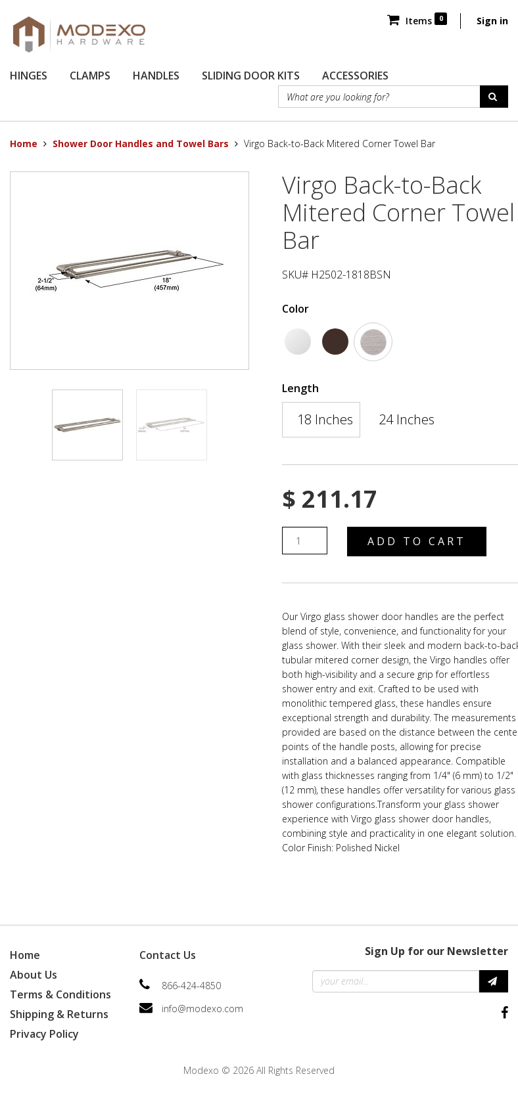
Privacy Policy (44, 1034)
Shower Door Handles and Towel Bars (141, 143)
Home (23, 143)
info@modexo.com (202, 1008)
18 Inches (325, 419)
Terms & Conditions (60, 994)
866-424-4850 (191, 985)
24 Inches (407, 419)
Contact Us (167, 955)
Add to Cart (416, 541)
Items (417, 20)
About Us (33, 974)
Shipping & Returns (59, 1014)
